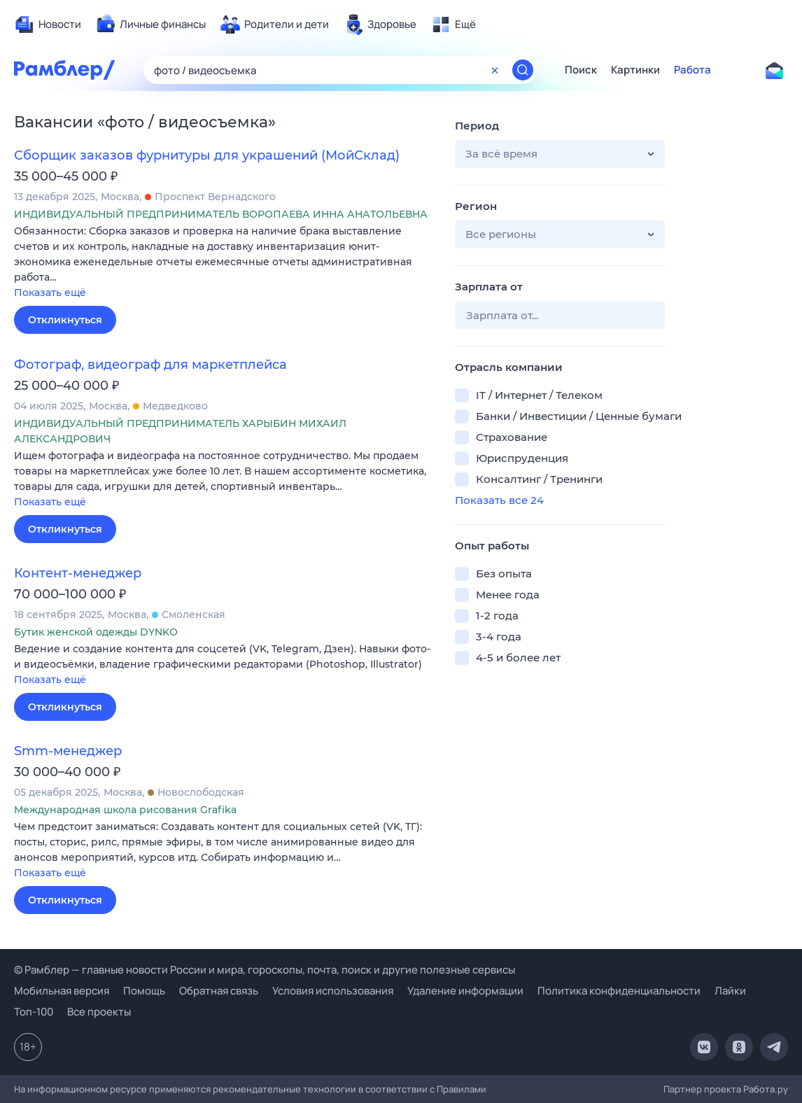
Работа (692, 70)
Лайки (730, 990)
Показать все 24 (499, 500)
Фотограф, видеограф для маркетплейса (150, 364)
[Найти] (523, 70)
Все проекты (99, 1011)
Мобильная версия (61, 990)
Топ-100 (33, 1011)
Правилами (461, 1089)
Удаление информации (465, 990)
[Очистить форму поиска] (495, 70)
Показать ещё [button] (50, 292)
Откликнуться (65, 320)
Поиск (581, 70)
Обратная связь (218, 990)
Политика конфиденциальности (619, 990)
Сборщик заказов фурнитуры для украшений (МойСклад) (207, 155)
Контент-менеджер (77, 573)
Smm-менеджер (68, 751)
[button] (224, 262)
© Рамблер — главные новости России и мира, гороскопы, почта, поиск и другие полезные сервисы (264, 969)
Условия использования (332, 990)
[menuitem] (47, 24)
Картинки (635, 70)
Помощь (144, 990)
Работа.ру (765, 1089)
